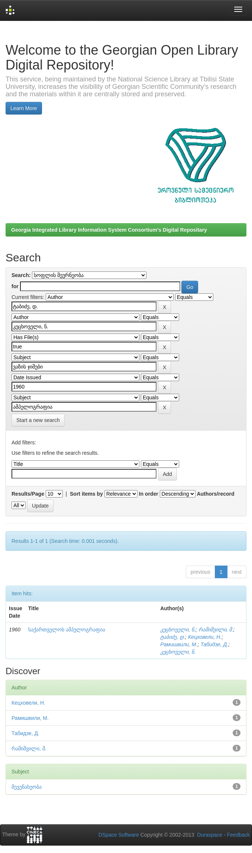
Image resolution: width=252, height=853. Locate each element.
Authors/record (215, 494)
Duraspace (209, 835)
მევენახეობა (27, 787)
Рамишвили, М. (178, 644)
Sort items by (86, 494)
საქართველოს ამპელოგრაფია (66, 629)
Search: (21, 275)
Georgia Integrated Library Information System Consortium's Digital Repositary (109, 230)
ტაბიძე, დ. (172, 637)
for (15, 286)
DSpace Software (118, 835)
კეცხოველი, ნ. (178, 629)
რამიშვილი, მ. (215, 629)
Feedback (238, 835)
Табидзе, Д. (214, 644)
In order (148, 494)
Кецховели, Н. (205, 637)
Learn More (23, 108)
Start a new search (38, 420)
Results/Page (28, 494)
